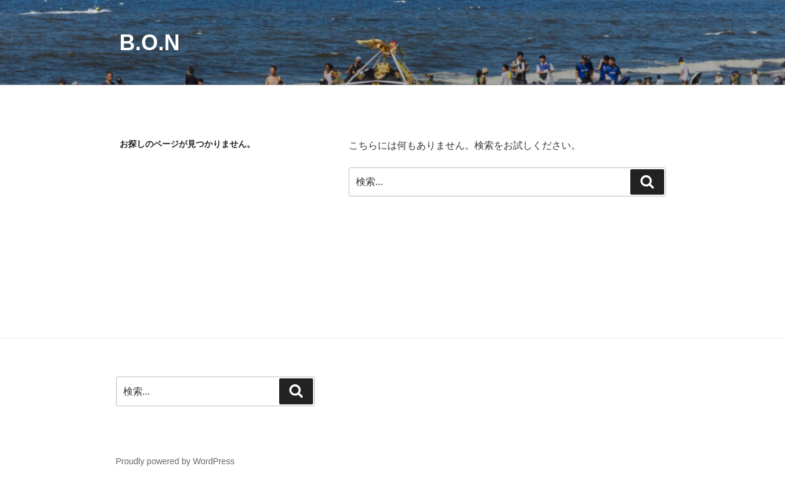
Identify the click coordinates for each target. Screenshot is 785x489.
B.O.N (150, 42)
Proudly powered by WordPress (175, 461)
